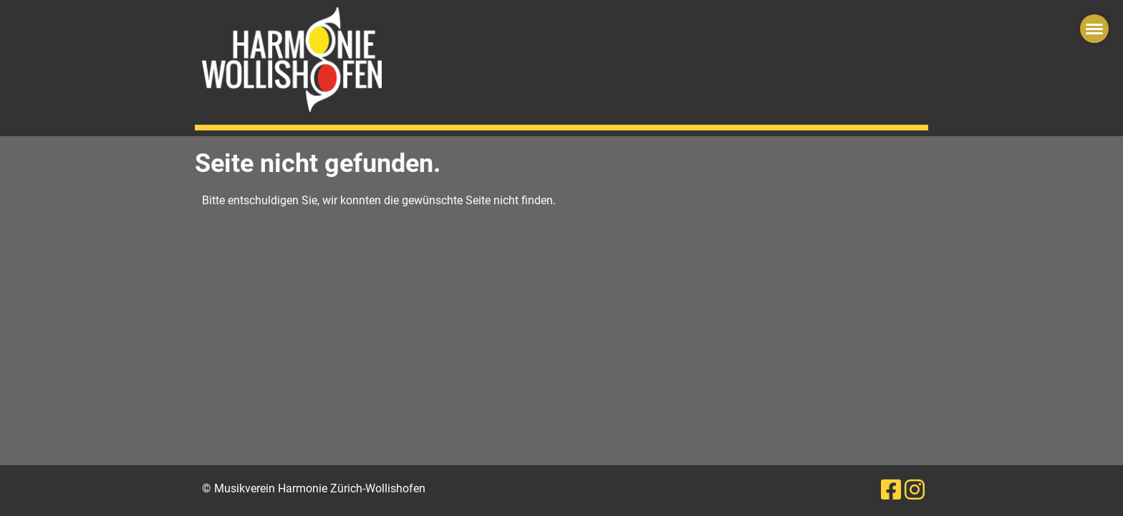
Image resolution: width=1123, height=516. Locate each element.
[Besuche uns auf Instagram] (915, 490)
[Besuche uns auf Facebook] (891, 490)
